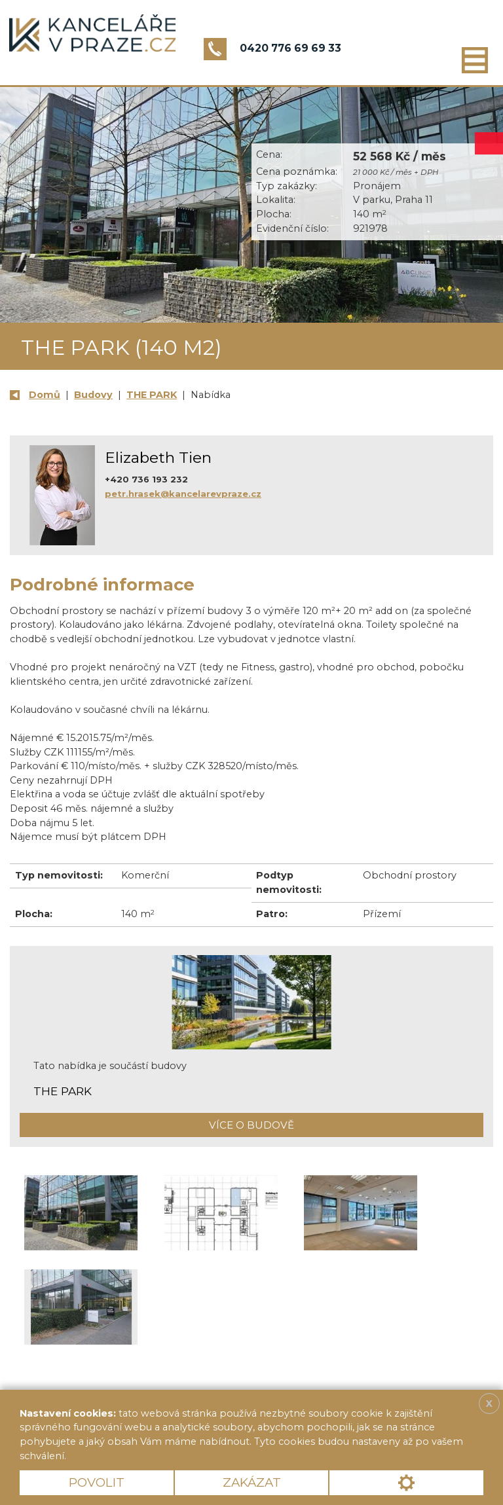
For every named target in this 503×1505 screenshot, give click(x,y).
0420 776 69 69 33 (290, 48)
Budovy (93, 395)
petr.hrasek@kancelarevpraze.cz (183, 493)
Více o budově (251, 1125)
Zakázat (252, 1482)
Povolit (96, 1482)
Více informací (114, 1456)
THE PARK (151, 395)
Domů (44, 395)
